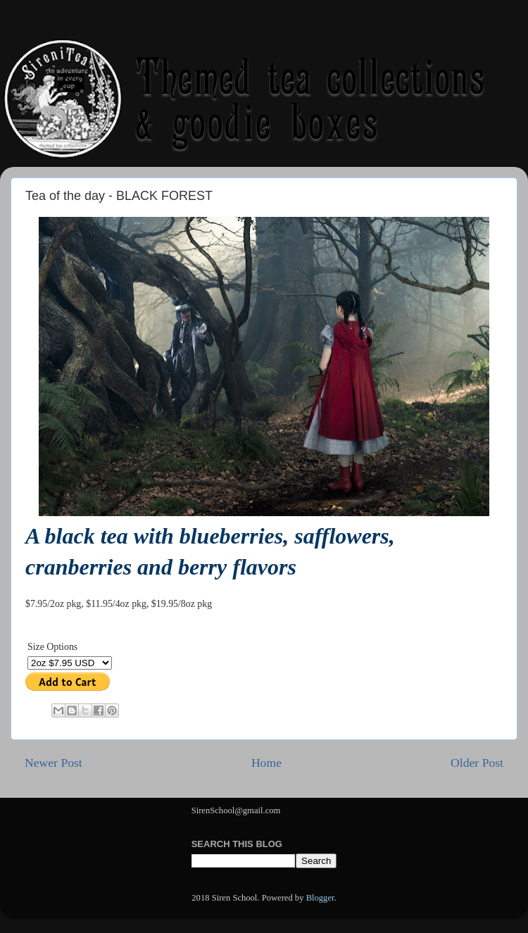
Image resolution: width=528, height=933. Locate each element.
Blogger (320, 898)
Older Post (477, 763)
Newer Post (53, 763)
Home (266, 763)
